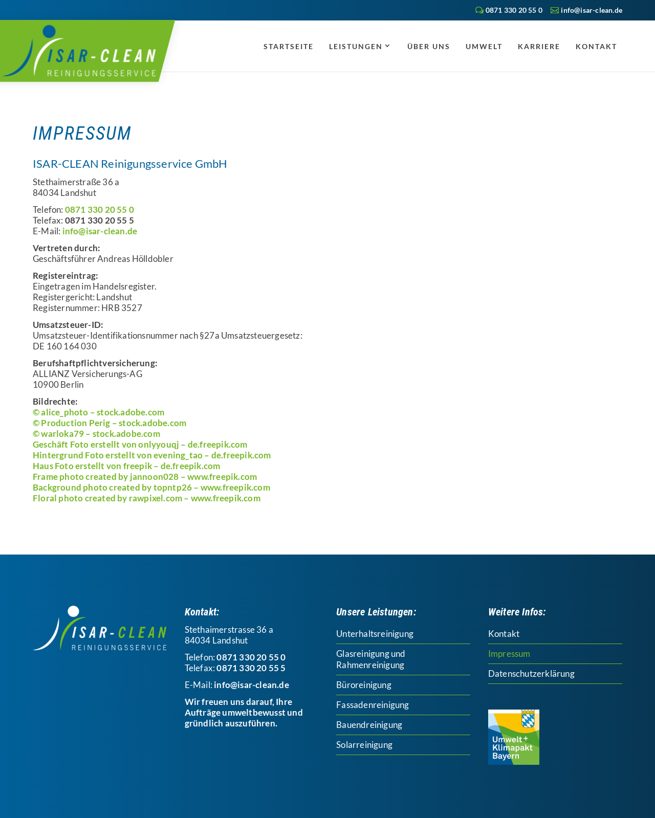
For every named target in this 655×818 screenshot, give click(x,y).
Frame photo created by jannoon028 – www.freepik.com (145, 476)
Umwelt (484, 46)
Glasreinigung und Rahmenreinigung (370, 659)
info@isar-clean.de (100, 231)
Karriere (539, 46)
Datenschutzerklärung (531, 673)
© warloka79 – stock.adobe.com (96, 433)
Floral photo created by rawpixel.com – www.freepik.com (146, 498)
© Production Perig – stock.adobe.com (109, 422)
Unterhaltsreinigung (374, 633)
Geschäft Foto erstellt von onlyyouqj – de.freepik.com (140, 444)
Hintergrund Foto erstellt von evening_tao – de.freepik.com (152, 455)
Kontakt (596, 46)
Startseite (289, 46)
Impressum (509, 653)
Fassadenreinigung (372, 704)
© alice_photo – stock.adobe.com (98, 412)
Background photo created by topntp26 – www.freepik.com (151, 487)
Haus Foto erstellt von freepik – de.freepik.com (126, 465)
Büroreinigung (363, 684)
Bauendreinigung (369, 724)
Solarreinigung (364, 744)
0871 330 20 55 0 (514, 10)
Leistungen (356, 46)
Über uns (428, 46)
